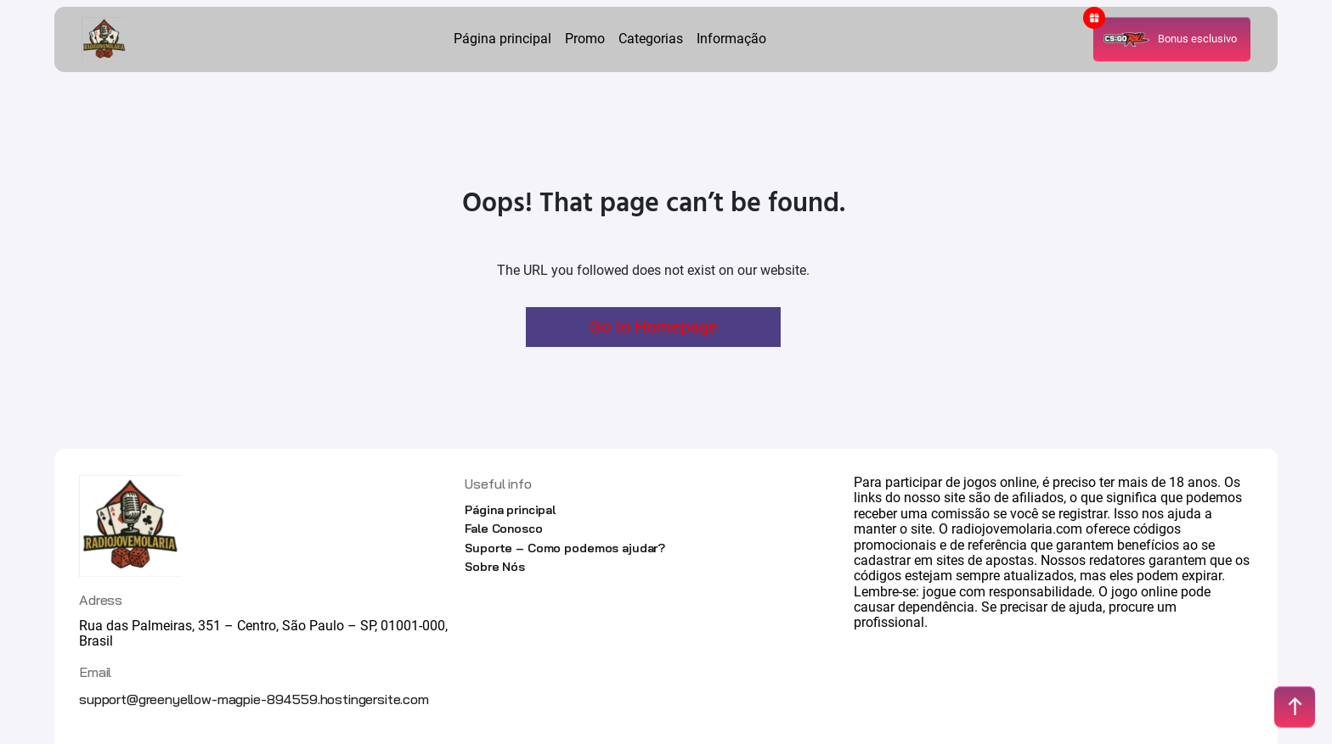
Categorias (650, 39)
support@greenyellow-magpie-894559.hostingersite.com (254, 699)
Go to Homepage (654, 326)
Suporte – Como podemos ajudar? (565, 548)
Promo (585, 39)
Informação (731, 39)
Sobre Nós (495, 566)
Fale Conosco (503, 528)
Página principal (502, 39)
